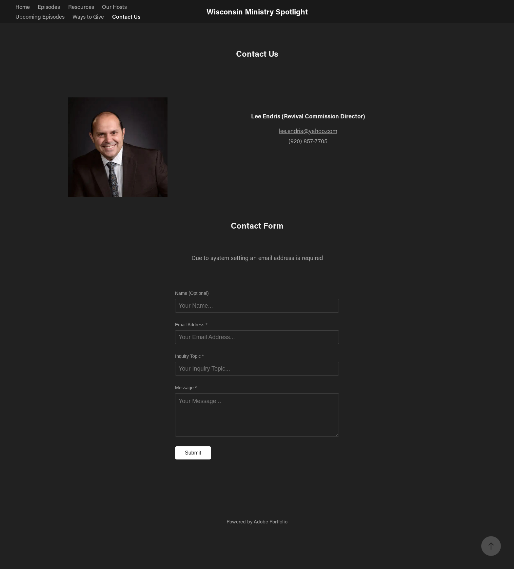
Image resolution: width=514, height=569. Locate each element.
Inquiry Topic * (189, 356)
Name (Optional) (192, 293)
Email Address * (191, 324)
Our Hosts (114, 6)
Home (22, 6)
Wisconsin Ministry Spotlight (257, 11)
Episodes (49, 6)
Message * (186, 387)
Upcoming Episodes (40, 16)
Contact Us (126, 16)
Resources (81, 6)
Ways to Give (88, 16)
